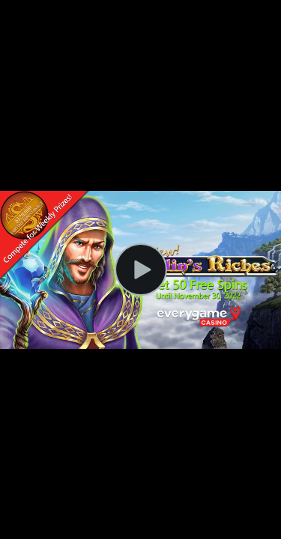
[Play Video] (141, 269)
